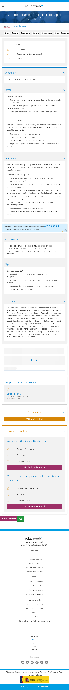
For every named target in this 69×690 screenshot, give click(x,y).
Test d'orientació (34, 600)
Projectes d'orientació (34, 608)
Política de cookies (34, 559)
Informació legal (35, 555)
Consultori (34, 613)
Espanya (34, 637)
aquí (44, 675)
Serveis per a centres (35, 582)
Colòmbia (34, 643)
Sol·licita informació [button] (34, 467)
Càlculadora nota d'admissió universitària (34, 621)
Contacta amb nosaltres (34, 572)
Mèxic (34, 650)
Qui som (34, 551)
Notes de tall (34, 617)
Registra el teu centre (34, 590)
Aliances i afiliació (34, 563)
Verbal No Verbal (19, 26)
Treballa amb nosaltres (34, 568)
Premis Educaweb (34, 586)
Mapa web (34, 576)
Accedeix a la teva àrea (34, 594)
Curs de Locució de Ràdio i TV (27, 441)
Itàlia (34, 647)
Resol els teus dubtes (34, 604)
